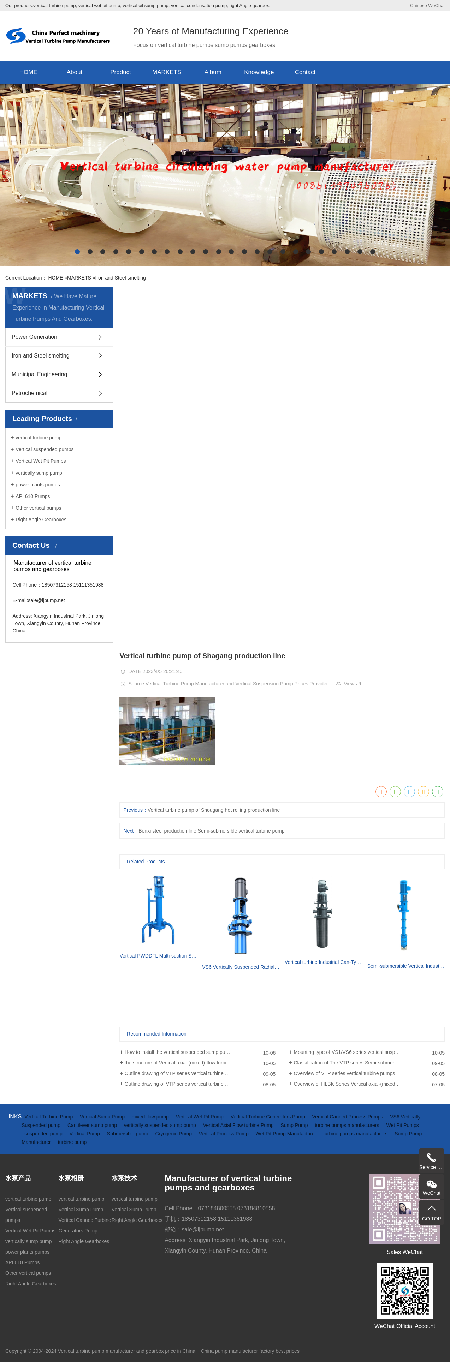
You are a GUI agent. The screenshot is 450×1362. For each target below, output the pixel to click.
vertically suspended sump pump (160, 1125)
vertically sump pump (39, 473)
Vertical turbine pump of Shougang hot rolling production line (214, 810)
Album (213, 72)
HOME (28, 72)
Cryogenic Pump (174, 1133)
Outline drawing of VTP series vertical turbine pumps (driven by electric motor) (200, 1084)
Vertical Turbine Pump (49, 1117)
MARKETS (166, 72)
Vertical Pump (85, 1133)
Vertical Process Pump (224, 1133)
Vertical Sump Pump (103, 1117)
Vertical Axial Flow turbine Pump (239, 1125)
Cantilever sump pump (92, 1125)
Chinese (418, 5)
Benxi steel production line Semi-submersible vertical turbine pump (211, 831)
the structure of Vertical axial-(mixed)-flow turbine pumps (186, 1063)
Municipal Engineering (39, 374)
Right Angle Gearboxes (41, 519)
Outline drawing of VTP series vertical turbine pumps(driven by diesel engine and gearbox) (200, 1073)
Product (120, 72)
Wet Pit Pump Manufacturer (287, 1133)
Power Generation (34, 337)
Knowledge (259, 72)
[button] (77, 251)
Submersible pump (128, 1133)
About (74, 72)
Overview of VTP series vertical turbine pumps (344, 1073)
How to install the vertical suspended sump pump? (180, 1052)
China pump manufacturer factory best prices (250, 1351)
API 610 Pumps (33, 496)
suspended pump (44, 1133)
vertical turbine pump (38, 437)
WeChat (436, 5)
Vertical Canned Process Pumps (348, 1117)
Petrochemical (29, 393)
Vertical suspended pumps (44, 449)
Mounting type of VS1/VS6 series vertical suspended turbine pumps (368, 1052)
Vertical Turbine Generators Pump (269, 1117)
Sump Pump (295, 1125)
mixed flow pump (151, 1117)
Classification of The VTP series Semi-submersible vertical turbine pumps (369, 1063)
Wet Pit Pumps (402, 1125)
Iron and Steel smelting (120, 278)
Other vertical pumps (38, 508)
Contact (305, 72)
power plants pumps (38, 484)
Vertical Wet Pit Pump (200, 1117)
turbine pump (72, 1142)
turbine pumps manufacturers (347, 1125)
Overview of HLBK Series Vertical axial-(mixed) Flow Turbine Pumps (368, 1084)
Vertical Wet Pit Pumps (41, 461)
